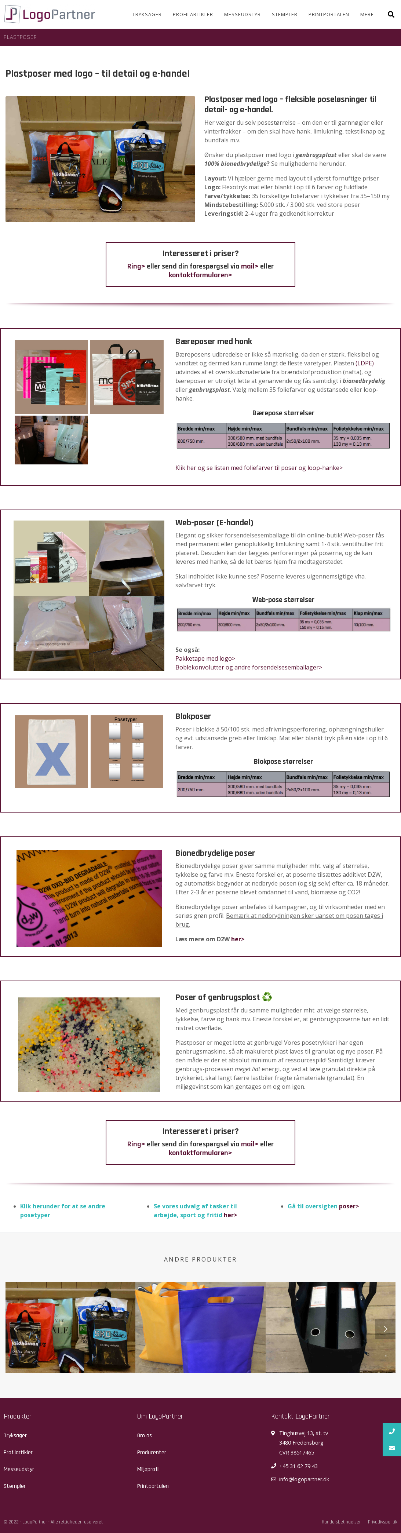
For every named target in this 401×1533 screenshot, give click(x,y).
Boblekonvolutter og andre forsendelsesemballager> (248, 667)
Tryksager (147, 14)
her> (238, 939)
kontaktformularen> (200, 275)
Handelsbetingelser (341, 1522)
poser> (349, 1206)
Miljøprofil (148, 1469)
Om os (144, 1435)
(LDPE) (365, 363)
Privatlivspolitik (382, 1522)
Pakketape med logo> (205, 658)
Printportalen (329, 14)
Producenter (151, 1452)
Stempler (285, 14)
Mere (367, 14)
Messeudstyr (242, 14)
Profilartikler (193, 14)
